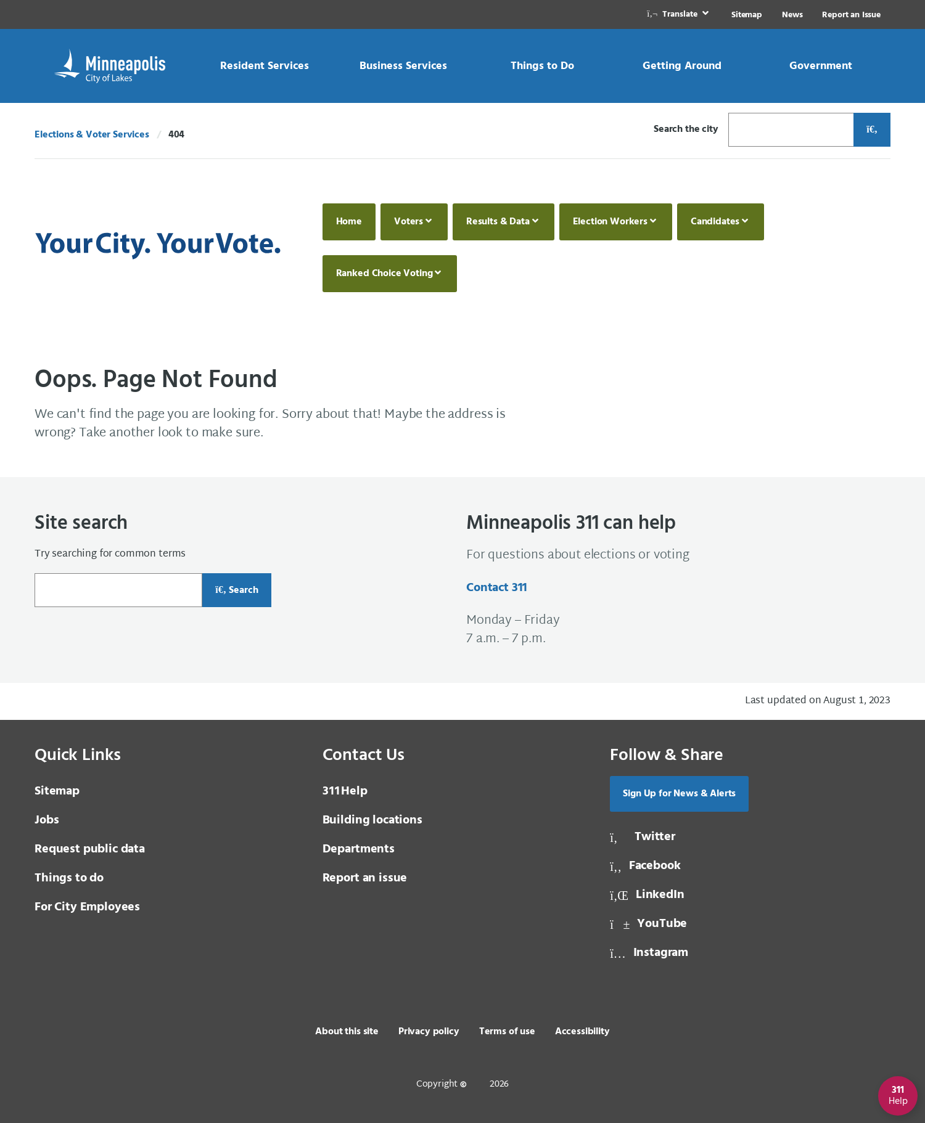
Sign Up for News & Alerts (679, 794)
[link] (679, 14)
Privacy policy (428, 1032)
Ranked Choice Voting (384, 274)
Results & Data (498, 222)
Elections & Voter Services (92, 135)
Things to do (69, 878)
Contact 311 (496, 588)
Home (349, 222)
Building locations (372, 820)
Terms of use (507, 1032)
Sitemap (746, 15)
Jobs (47, 820)
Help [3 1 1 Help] (345, 791)
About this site (347, 1032)
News (792, 15)
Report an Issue (851, 15)
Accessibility (582, 1032)
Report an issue (365, 878)
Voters (408, 222)
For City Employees (87, 907)
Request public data (90, 849)
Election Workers (610, 222)
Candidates (715, 222)
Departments (359, 849)
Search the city (686, 129)
